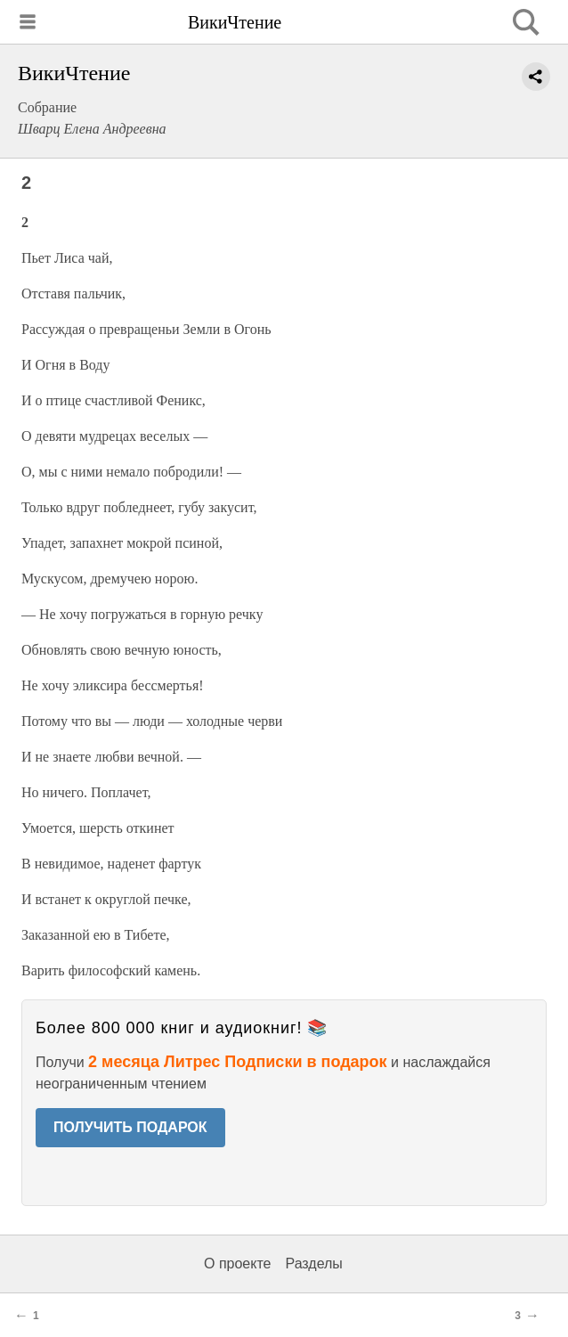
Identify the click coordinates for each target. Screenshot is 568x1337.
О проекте (237, 1263)
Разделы (313, 1263)
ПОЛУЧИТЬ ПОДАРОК (130, 1127)
